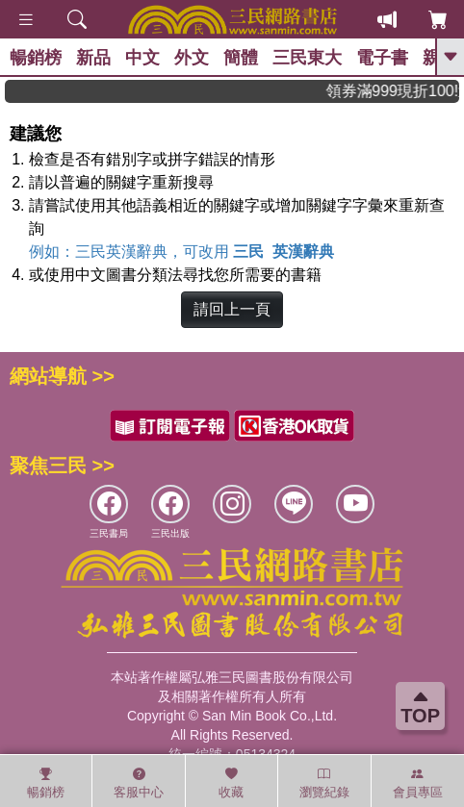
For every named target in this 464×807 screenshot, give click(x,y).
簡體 (240, 57)
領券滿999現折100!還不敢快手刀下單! (408, 91)
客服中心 (139, 783)
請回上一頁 (232, 309)
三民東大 (307, 57)
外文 (191, 57)
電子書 (382, 57)
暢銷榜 (36, 57)
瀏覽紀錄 (324, 783)
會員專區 (418, 783)
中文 (142, 57)
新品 (93, 57)
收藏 (231, 783)
